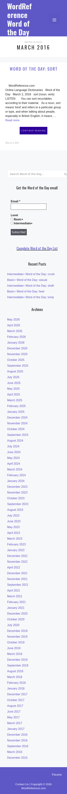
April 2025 (13, 394)
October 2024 (15, 429)
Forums (57, 774)
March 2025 (14, 400)
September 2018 (17, 665)
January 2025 (15, 411)
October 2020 (15, 619)
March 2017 (14, 723)
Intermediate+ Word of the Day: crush (31, 274)
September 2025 (17, 365)
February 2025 (16, 406)
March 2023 (14, 538)
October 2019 (15, 642)
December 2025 (17, 348)
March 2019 (14, 653)
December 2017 (17, 694)
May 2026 (13, 319)
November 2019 (17, 636)
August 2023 (15, 509)
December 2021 (17, 573)
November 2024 (17, 423)
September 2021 (17, 584)
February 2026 (16, 336)
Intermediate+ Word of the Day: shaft (30, 285)
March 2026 (14, 331)
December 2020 (17, 613)
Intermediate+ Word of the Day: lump (30, 297)
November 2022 (17, 561)
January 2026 (15, 342)
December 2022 (17, 555)
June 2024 (14, 452)
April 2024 (13, 463)
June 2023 (14, 521)
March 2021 (14, 596)
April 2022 (13, 567)
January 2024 (15, 480)
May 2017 (13, 717)
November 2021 (17, 579)
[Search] (65, 174)
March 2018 (14, 677)
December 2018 (17, 659)
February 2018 (16, 682)
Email (15, 201)
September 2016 (17, 746)
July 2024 (13, 446)
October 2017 (15, 700)
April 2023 (13, 532)
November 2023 (17, 492)
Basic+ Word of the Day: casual (27, 279)
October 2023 (15, 498)
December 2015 (17, 757)
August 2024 (15, 440)
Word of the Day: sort (34, 68)
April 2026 (13, 325)
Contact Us (22, 784)
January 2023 (15, 550)
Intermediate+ (22, 223)
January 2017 (15, 728)
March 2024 (14, 469)
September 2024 (17, 434)
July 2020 (13, 625)
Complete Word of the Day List (37, 248)
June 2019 (14, 648)
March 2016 (14, 751)
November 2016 (17, 740)
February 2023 (16, 544)
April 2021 (13, 590)
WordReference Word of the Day (19, 19)
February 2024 (16, 475)
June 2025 (14, 382)
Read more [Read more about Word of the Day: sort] (12, 120)
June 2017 (14, 711)
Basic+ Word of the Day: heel (25, 291)
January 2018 (15, 688)
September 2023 (17, 504)
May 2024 (13, 457)
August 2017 (15, 705)
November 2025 (17, 354)
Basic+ (17, 219)
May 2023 (13, 527)
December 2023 (17, 486)
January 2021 (15, 607)
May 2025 (13, 388)
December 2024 (17, 417)
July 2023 (13, 515)
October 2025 (15, 359)
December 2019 (17, 630)
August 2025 (15, 371)
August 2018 (15, 671)
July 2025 (13, 377)
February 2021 (16, 602)
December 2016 (17, 734)
